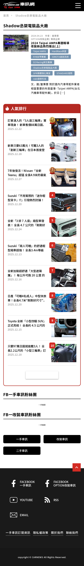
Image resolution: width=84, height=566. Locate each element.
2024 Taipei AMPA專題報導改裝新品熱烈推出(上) (50, 44)
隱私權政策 (40, 532)
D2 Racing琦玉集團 (42, 62)
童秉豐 (55, 35)
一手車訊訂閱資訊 (18, 532)
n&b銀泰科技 (39, 78)
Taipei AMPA (39, 51)
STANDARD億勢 (64, 73)
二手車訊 (22, 451)
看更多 (42, 375)
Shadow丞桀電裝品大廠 (45, 67)
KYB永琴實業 (39, 56)
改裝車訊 (62, 439)
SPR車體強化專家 (41, 73)
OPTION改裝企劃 (40, 39)
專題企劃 (55, 39)
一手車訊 (42, 404)
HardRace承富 (59, 51)
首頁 (6, 15)
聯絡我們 (72, 532)
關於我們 (57, 532)
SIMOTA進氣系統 (60, 56)
